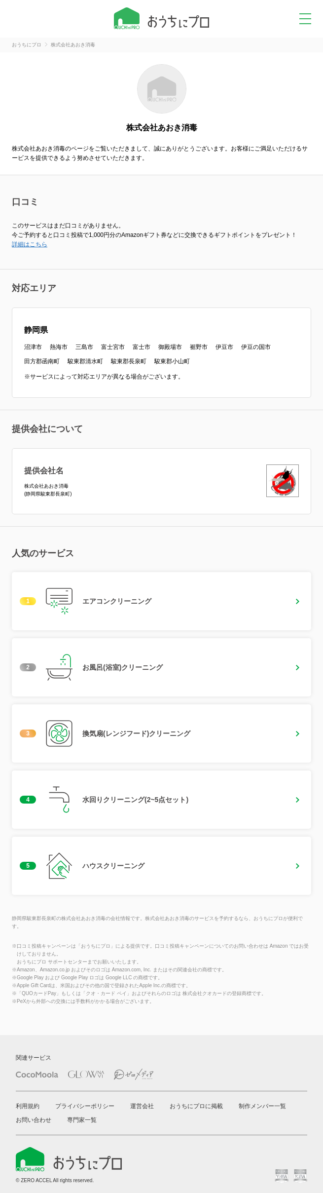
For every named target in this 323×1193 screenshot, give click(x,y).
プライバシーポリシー (84, 1106)
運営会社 (142, 1106)
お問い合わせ (33, 1119)
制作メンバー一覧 (262, 1106)
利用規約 (27, 1106)
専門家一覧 (82, 1119)
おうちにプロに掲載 (196, 1106)
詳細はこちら (29, 244)
